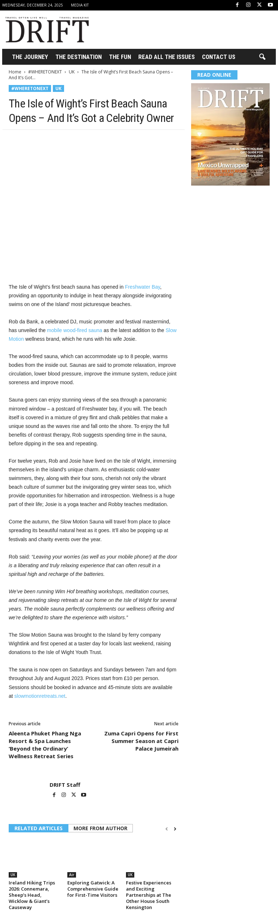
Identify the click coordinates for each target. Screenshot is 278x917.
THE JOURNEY (30, 56)
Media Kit (80, 5)
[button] (262, 57)
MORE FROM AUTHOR (100, 828)
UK (72, 72)
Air (71, 874)
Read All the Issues (166, 56)
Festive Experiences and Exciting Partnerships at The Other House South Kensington (148, 894)
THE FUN (120, 56)
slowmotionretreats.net (40, 696)
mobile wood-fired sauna (74, 330)
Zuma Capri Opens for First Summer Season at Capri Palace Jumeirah (141, 741)
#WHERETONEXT (45, 72)
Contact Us (218, 56)
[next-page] (175, 829)
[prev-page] (166, 829)
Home (15, 72)
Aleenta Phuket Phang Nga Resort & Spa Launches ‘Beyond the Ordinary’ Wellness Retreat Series (45, 745)
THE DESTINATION (78, 56)
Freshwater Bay (142, 287)
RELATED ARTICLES (38, 828)
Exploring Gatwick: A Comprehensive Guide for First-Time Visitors (92, 888)
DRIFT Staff (65, 784)
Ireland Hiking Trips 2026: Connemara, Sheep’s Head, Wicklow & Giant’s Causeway (32, 894)
